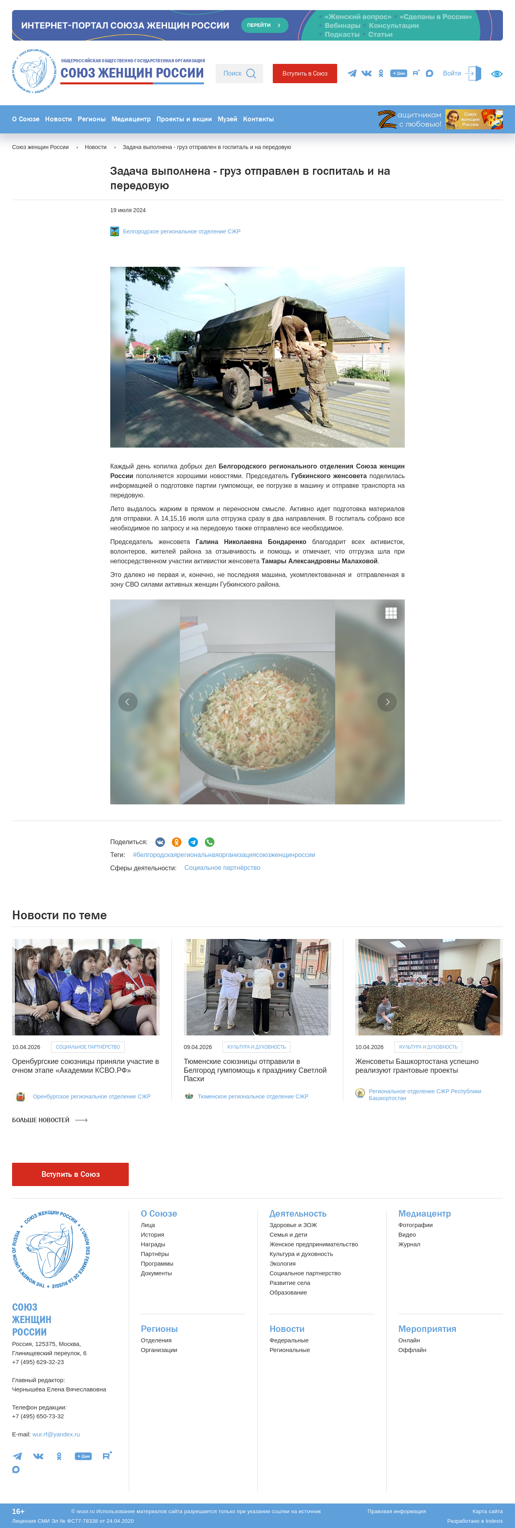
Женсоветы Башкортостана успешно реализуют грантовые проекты (417, 1066)
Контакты (258, 119)
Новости (58, 119)
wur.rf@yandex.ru (56, 1434)
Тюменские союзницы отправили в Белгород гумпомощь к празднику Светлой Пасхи (255, 1070)
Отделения (156, 1340)
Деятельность (298, 1213)
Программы (157, 1263)
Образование (288, 1292)
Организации (159, 1349)
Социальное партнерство (305, 1273)
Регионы (92, 119)
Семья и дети (288, 1234)
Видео (407, 1234)
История (152, 1234)
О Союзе (25, 119)
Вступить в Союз (305, 73)
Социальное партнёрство (222, 867)
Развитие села (290, 1282)
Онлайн (409, 1340)
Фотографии (415, 1224)
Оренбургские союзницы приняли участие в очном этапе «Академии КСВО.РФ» (85, 1066)
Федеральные (289, 1340)
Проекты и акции (184, 119)
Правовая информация (397, 1511)
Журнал (409, 1244)
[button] (128, 702)
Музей (227, 119)
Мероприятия (427, 1329)
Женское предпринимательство (314, 1244)
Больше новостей (49, 1120)
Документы (156, 1273)
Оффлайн (412, 1349)
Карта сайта (488, 1511)
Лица (148, 1224)
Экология (283, 1263)
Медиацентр (131, 119)
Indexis (494, 1521)
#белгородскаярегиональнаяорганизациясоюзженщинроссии (224, 854)
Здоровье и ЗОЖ (293, 1224)
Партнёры (155, 1253)
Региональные (290, 1349)
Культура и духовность (256, 1046)
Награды (153, 1244)
